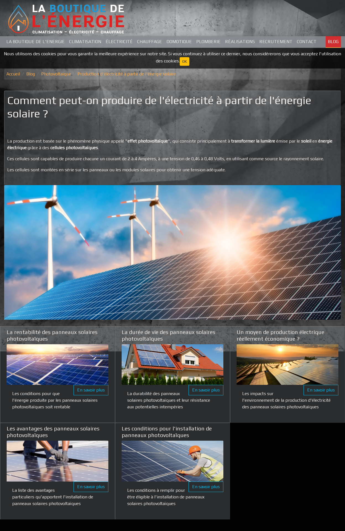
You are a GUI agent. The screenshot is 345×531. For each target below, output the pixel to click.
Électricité (119, 41)
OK (184, 61)
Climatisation (85, 41)
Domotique (179, 41)
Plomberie (208, 41)
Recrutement (275, 41)
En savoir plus (91, 390)
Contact (307, 41)
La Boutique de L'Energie (35, 41)
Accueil (13, 74)
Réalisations (240, 41)
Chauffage (149, 41)
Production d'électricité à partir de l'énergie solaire (126, 74)
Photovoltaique (56, 74)
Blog (333, 41)
